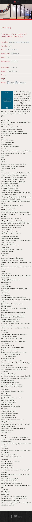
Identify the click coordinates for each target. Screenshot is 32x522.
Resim (10, 83)
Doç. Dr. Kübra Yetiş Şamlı (19, 42)
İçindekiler (20, 83)
